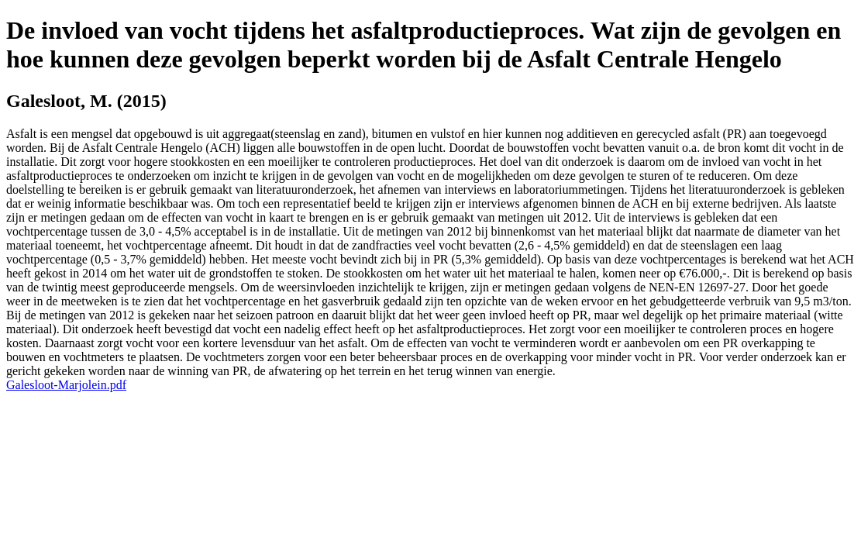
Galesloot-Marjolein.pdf (66, 384)
